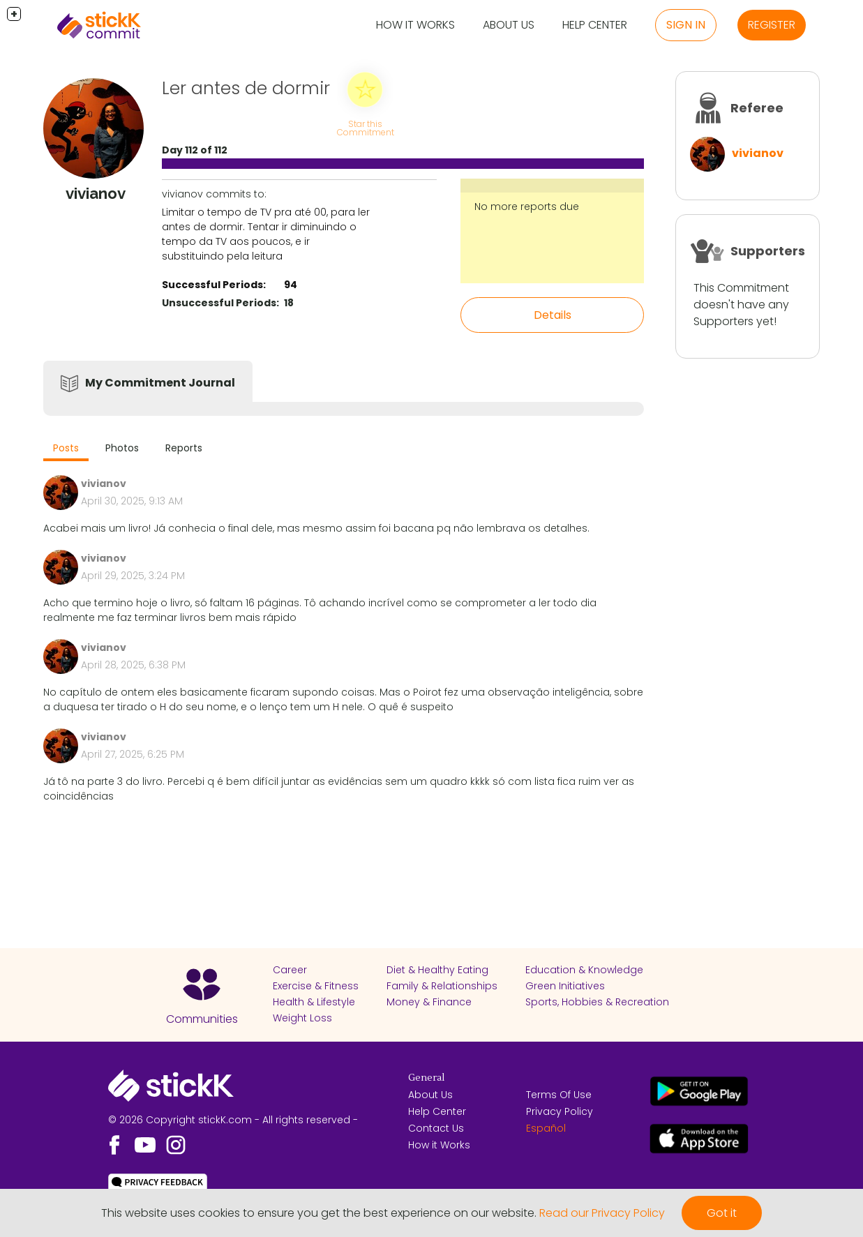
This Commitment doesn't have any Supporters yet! (741, 304)
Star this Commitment (365, 128)
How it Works (415, 25)
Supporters (767, 251)
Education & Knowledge (584, 970)
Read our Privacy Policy (602, 1213)
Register (771, 25)
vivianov (757, 153)
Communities (202, 1019)
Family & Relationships (442, 986)
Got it (722, 1213)
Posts (66, 448)
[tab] (66, 449)
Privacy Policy (559, 1111)
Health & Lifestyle (314, 1002)
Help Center (594, 25)
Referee (756, 108)
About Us (508, 25)
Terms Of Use (559, 1095)
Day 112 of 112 (194, 150)
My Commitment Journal (160, 383)
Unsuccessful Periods (219, 303)
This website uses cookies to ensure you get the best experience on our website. (318, 1213)
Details (552, 315)
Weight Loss (302, 1018)
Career (290, 970)
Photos (122, 448)
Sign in (685, 25)
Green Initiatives (565, 986)
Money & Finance (429, 1002)
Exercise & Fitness (316, 986)
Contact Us (436, 1128)
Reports (183, 448)
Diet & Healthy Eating (437, 970)
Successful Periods (212, 285)
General (426, 1078)
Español (546, 1128)
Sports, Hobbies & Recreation (597, 1002)
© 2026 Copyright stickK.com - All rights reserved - (233, 1120)
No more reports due (526, 206)
